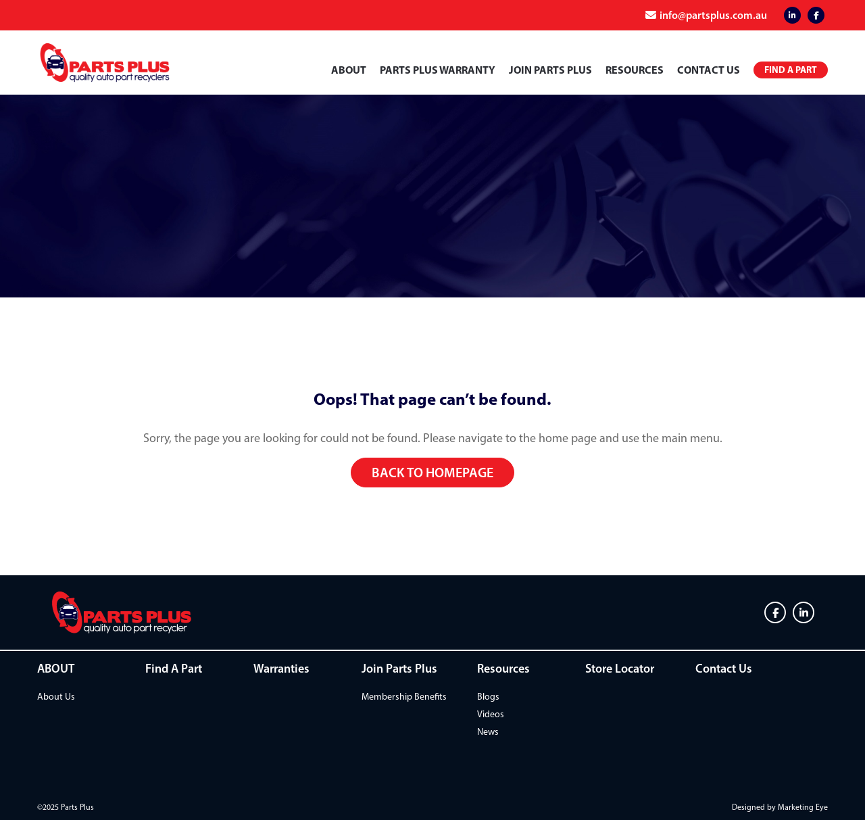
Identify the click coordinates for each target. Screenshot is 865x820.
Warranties (281, 668)
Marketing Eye (803, 807)
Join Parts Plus (550, 69)
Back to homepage (432, 472)
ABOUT (348, 69)
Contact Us (708, 69)
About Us (56, 696)
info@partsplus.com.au (713, 15)
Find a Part (790, 70)
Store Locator (619, 668)
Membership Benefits (404, 696)
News (488, 732)
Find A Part (173, 668)
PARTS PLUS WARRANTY (437, 69)
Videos (490, 714)
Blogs (488, 696)
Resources (635, 69)
